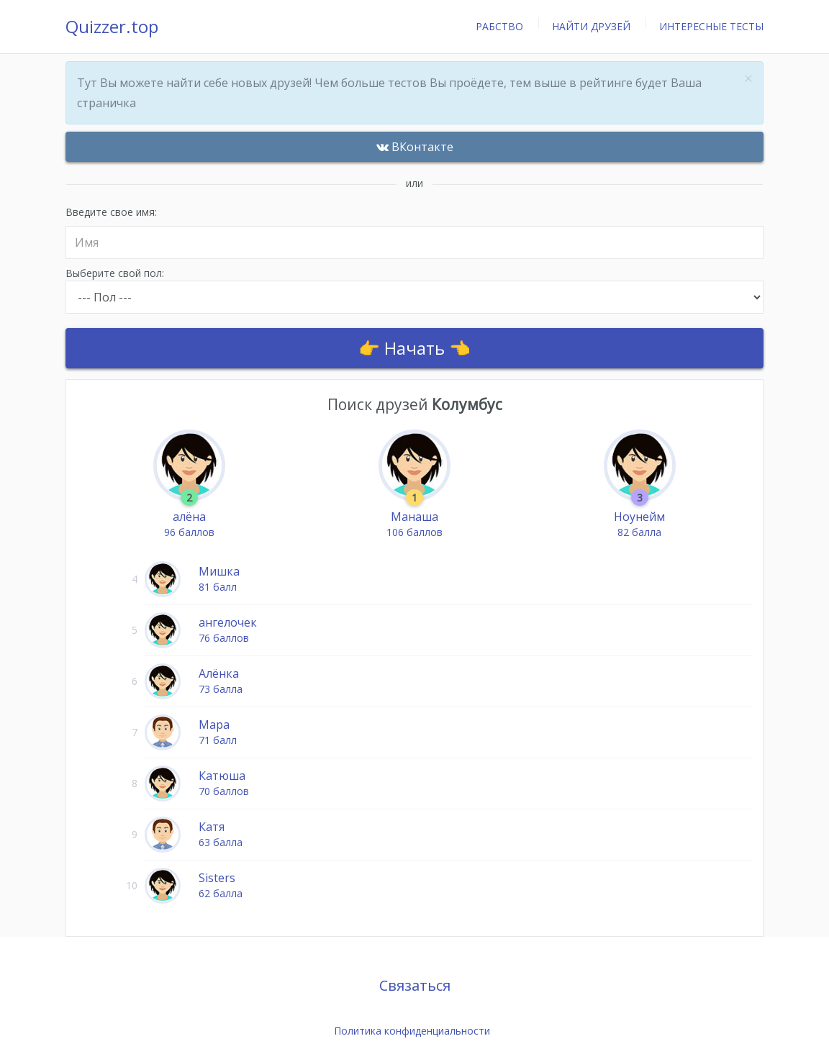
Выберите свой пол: (414, 290)
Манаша (414, 516)
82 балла (639, 532)
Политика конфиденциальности (412, 1030)
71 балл (218, 740)
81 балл (218, 587)
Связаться (414, 985)
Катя (212, 827)
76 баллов (224, 638)
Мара (214, 724)
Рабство (499, 26)
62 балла (221, 893)
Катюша (222, 776)
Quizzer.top (111, 26)
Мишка (219, 571)
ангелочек (228, 622)
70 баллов (224, 791)
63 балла (221, 842)
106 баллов (414, 532)
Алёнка (219, 673)
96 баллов (189, 532)
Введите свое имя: (414, 232)
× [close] (748, 78)
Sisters (217, 878)
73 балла (221, 689)
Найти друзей (591, 26)
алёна (189, 516)
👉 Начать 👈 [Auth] (414, 348)
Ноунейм (639, 516)
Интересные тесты (711, 26)
